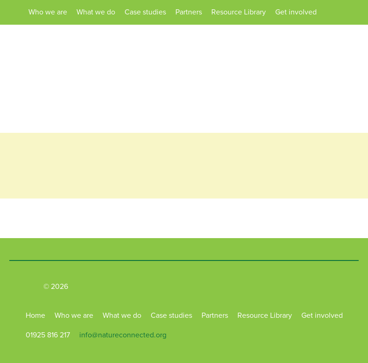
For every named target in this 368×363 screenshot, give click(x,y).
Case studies (145, 12)
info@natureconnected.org (123, 335)
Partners (188, 12)
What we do (95, 12)
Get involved (296, 12)
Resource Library (238, 12)
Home (14, 12)
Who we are (47, 12)
